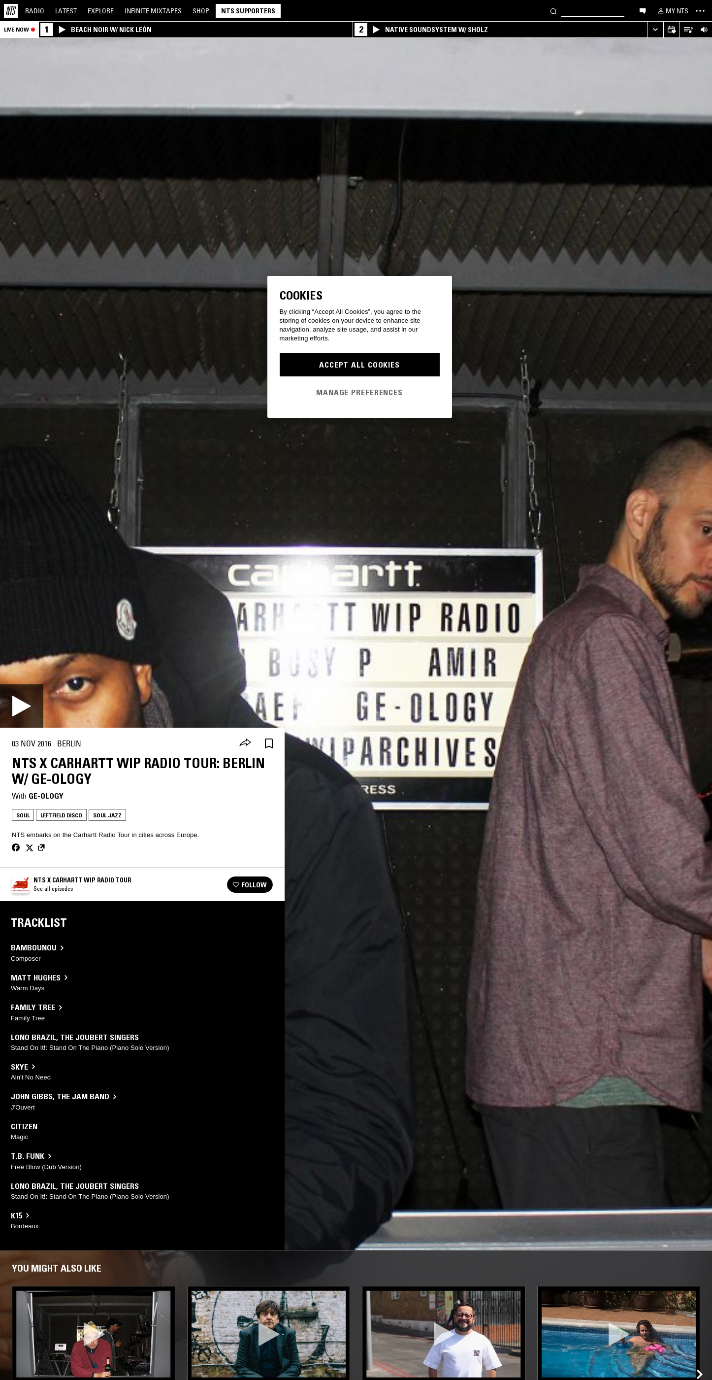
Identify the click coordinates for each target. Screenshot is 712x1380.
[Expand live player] (655, 30)
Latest (66, 10)
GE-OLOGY (46, 796)
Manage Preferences (359, 392)
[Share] (245, 743)
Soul (23, 815)
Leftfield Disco (61, 815)
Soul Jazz (107, 815)
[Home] (11, 11)
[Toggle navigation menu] (700, 11)
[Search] (553, 10)
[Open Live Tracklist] (688, 30)
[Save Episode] (269, 744)
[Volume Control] (704, 30)
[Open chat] (642, 10)
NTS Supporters (248, 10)
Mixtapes (153, 10)
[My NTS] (672, 10)
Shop (201, 10)
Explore (101, 10)
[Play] (21, 706)
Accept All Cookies (359, 365)
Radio (34, 10)
